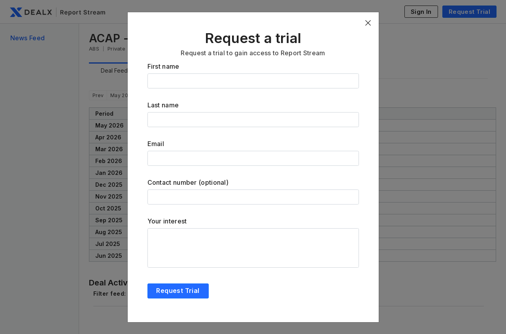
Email (155, 144)
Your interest (167, 221)
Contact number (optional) (188, 182)
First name (163, 66)
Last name (163, 105)
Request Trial (177, 291)
